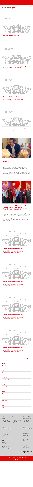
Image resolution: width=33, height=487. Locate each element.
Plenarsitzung (18, 36)
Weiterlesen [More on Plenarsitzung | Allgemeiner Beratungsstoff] (4, 40)
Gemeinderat (4, 386)
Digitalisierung (4, 375)
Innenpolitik (4, 389)
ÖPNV (3, 398)
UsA (10, 252)
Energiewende (4, 377)
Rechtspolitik (4, 400)
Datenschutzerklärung (24, 457)
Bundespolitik (4, 372)
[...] (11, 174)
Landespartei (4, 396)
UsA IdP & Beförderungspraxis (15, 252)
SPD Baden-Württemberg (17, 209)
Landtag (11, 36)
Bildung (14, 162)
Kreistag (3, 391)
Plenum (22, 36)
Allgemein (11, 162)
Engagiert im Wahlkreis (23, 162)
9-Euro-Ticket (4, 365)
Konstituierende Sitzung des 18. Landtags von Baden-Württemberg (16, 128)
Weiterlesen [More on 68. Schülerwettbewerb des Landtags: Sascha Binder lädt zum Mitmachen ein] (4, 177)
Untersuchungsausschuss (13, 251)
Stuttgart (22, 251)
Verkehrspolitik (4, 409)
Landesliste (4, 209)
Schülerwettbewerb (17, 163)
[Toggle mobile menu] (30, 6)
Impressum (19, 457)
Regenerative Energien (6, 403)
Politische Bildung (12, 163)
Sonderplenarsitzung (19, 67)
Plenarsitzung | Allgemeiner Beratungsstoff (11, 35)
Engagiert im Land (17, 162)
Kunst (3, 393)
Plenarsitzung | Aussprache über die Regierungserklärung (14, 66)
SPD (21, 208)
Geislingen (4, 163)
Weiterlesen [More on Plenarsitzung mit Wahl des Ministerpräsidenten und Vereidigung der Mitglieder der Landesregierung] (4, 103)
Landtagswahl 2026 (11, 209)
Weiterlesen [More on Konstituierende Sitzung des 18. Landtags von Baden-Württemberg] (4, 133)
